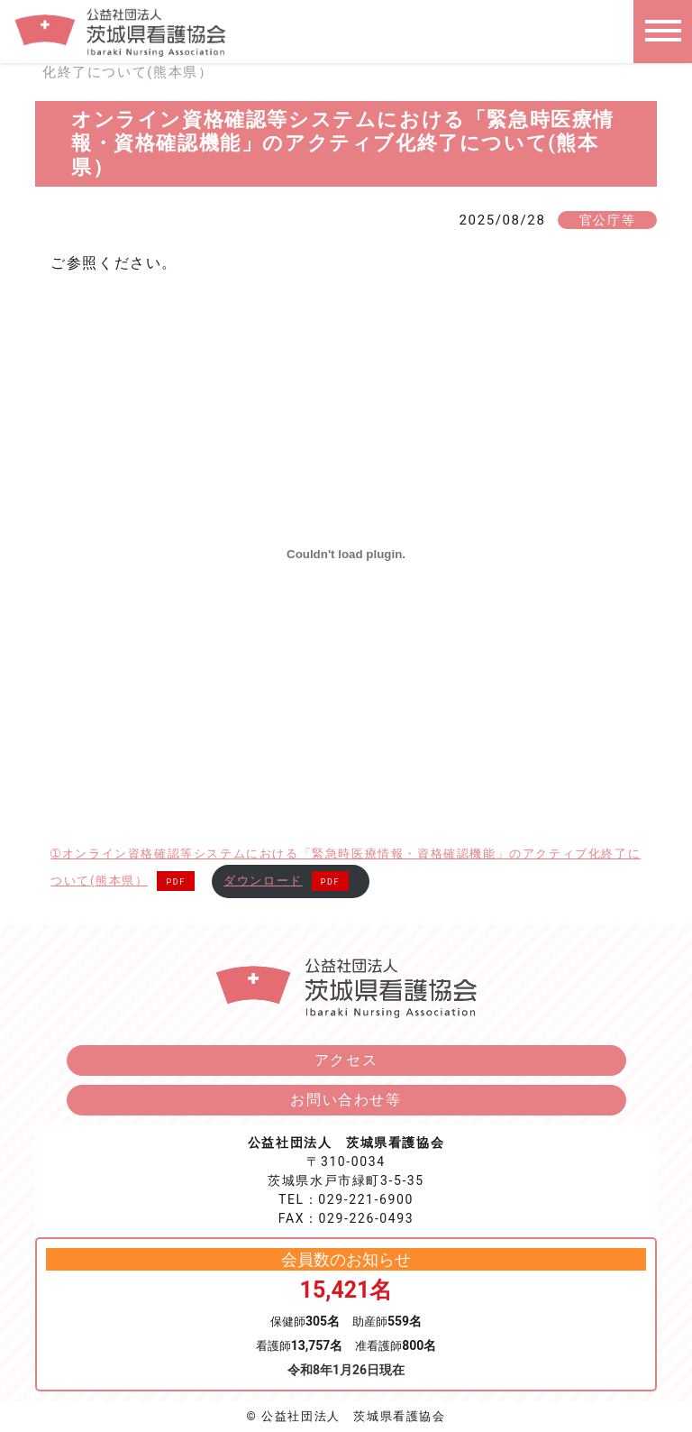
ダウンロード (263, 880)
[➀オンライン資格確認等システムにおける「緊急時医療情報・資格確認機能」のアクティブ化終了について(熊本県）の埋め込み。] (346, 553)
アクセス (346, 1060)
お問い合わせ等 (345, 1099)
